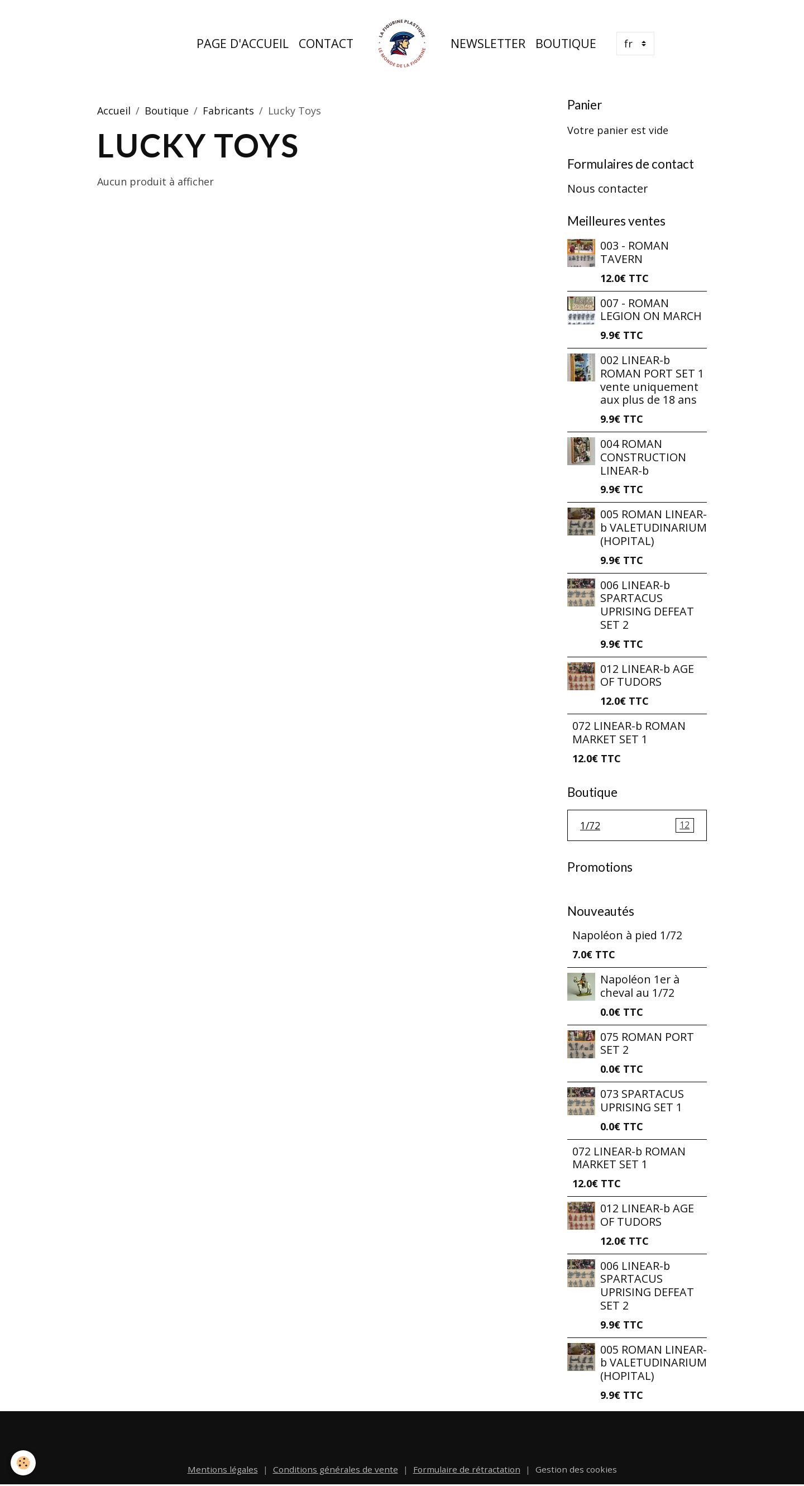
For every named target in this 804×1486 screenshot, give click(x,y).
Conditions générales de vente (335, 1469)
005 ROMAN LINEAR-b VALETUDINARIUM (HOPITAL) (653, 527)
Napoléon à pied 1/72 (627, 935)
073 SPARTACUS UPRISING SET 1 (642, 1101)
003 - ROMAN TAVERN (634, 252)
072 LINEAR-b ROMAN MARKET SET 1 (629, 732)
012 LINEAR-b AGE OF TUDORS (647, 675)
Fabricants (228, 110)
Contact (326, 43)
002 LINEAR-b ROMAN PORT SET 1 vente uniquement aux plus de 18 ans (652, 379)
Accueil (114, 110)
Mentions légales (223, 1469)
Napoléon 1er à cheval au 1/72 (639, 986)
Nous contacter (607, 188)
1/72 (637, 825)
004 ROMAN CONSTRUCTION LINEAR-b (643, 457)
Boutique (565, 43)
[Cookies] (23, 1462)
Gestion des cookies (576, 1469)
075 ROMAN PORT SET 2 (647, 1043)
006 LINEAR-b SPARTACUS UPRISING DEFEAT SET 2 (647, 604)
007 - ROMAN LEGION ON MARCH (651, 309)
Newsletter (488, 43)
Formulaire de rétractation (466, 1469)
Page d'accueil (243, 43)
